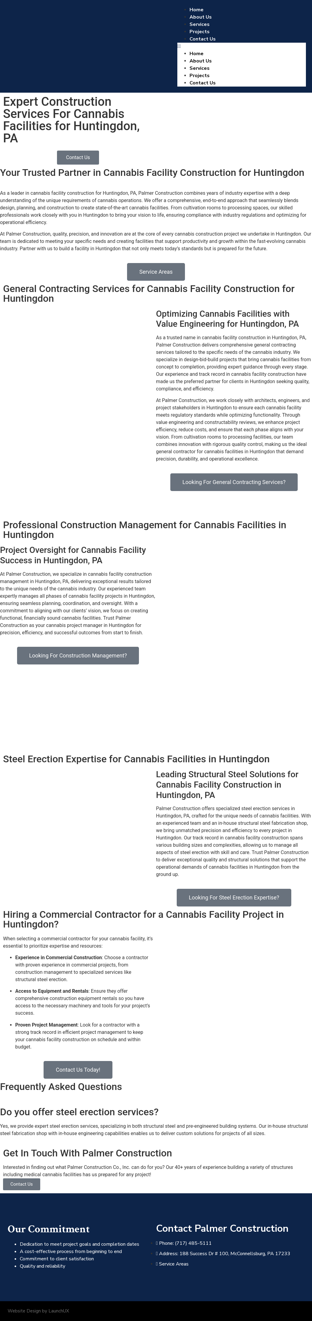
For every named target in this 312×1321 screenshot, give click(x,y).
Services (200, 24)
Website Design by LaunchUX (38, 1311)
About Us (201, 17)
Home (197, 9)
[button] (241, 46)
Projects (200, 31)
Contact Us (203, 39)
